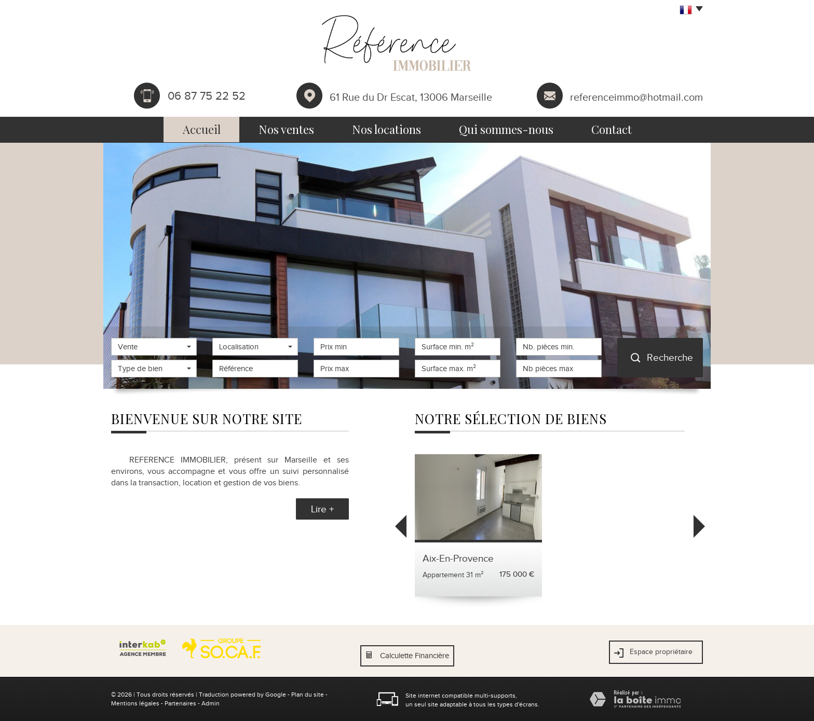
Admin (210, 703)
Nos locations (386, 129)
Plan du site (307, 694)
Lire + (322, 509)
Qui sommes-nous (506, 129)
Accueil (202, 129)
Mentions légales (135, 703)
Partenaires (180, 703)
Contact (611, 129)
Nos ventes (286, 129)
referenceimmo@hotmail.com (636, 96)
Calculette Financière (414, 655)
